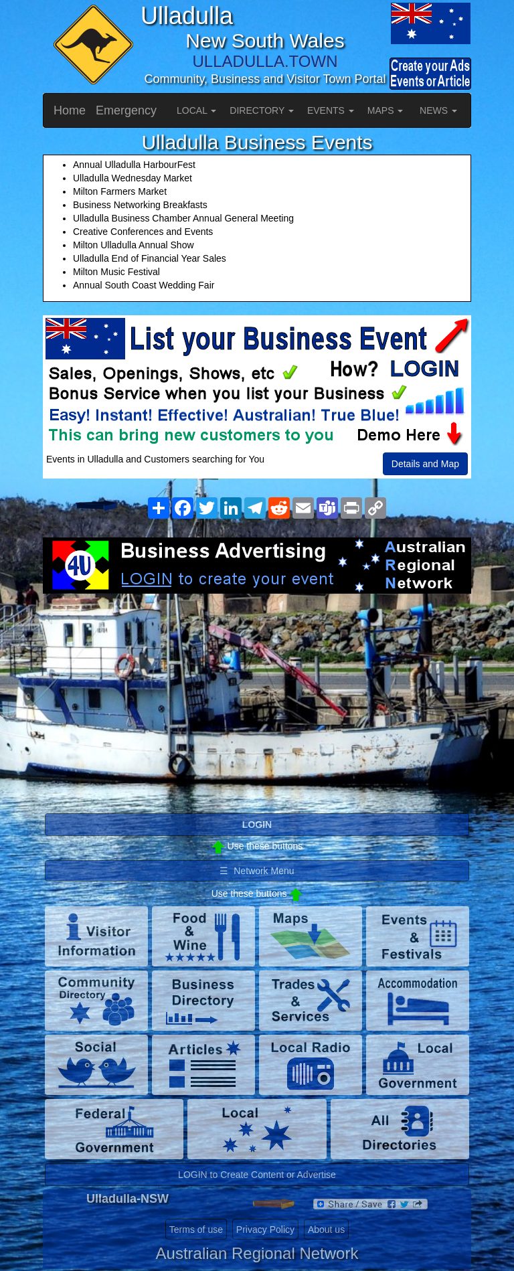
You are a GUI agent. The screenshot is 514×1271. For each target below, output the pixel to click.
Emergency (126, 110)
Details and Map (425, 463)
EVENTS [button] (330, 110)
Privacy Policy (265, 1229)
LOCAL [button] (196, 110)
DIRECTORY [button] (262, 110)
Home (70, 110)
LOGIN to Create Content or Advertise (257, 1174)
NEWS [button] (438, 110)
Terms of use (196, 1229)
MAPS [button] (385, 110)
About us (326, 1229)
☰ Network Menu (257, 870)
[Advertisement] (257, 700)
